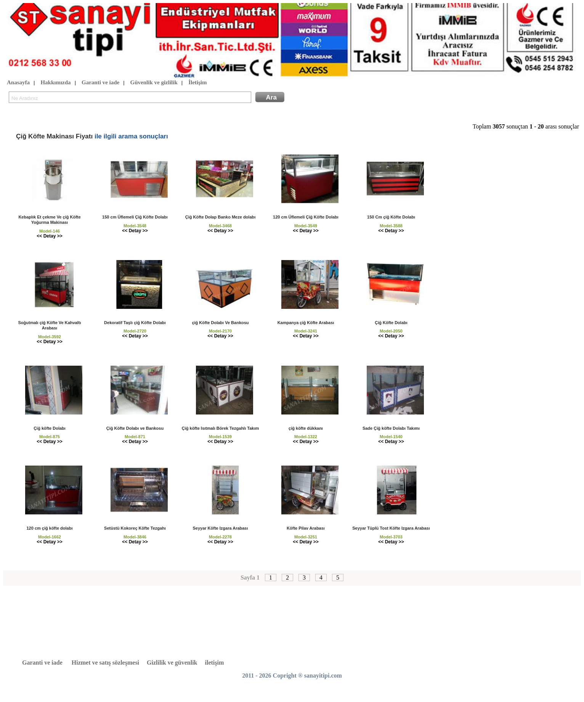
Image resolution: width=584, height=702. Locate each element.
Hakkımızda (55, 83)
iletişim (214, 662)
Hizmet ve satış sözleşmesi (105, 662)
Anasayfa (18, 83)
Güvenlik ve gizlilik (154, 83)
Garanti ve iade (100, 83)
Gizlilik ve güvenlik (172, 662)
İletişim (197, 83)
